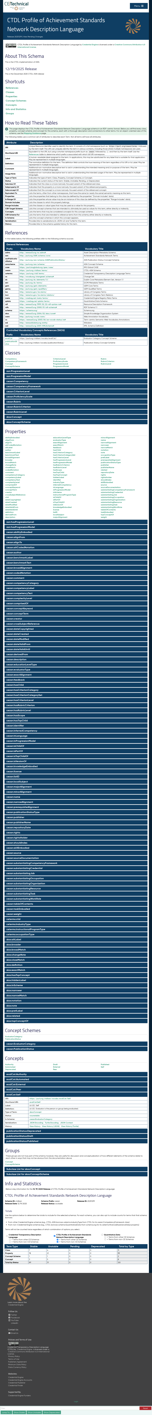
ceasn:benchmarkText (18, 562)
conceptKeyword (12, 487)
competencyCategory (15, 475)
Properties (11, 96)
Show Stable (19, 1412)
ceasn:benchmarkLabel (19, 557)
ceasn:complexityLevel (19, 598)
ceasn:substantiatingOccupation (25, 878)
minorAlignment (108, 437)
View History (35, 1126)
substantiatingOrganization (113, 500)
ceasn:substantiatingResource (23, 888)
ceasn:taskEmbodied (18, 908)
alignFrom (9, 440)
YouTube (13, 1320)
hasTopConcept (60, 475)
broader (8, 460)
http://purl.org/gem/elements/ (33, 286)
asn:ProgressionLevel (18, 371)
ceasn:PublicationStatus (20, 1048)
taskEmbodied (107, 512)
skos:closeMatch (15, 959)
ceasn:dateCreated (17, 634)
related (104, 470)
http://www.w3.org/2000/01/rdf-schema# (38, 307)
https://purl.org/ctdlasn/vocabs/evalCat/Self (50, 1098)
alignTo (8, 442)
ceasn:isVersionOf (16, 761)
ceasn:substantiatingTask (20, 893)
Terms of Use (13, 1359)
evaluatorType (59, 440)
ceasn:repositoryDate (18, 827)
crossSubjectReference (15, 495)
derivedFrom (11, 514)
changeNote (10, 465)
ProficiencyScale (60, 361)
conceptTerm (11, 490)
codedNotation (12, 470)
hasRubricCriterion (61, 465)
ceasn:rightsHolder (17, 837)
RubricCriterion (107, 361)
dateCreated (11, 502)
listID (55, 512)
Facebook (14, 1317)
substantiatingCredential (112, 492)
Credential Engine (90, 44)
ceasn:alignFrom (15, 537)
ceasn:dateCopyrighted (20, 628)
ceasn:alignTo (14, 542)
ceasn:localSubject (17, 781)
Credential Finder (15, 1385)
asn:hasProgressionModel (20, 527)
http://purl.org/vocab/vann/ (32, 316)
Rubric (104, 359)
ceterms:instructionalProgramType (25, 929)
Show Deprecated (52, 1412)
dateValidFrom (11, 507)
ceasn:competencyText (19, 593)
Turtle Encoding (52, 1122)
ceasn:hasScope (15, 715)
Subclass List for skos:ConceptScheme (27, 1174)
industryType (58, 482)
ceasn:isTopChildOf (17, 756)
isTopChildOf (58, 502)
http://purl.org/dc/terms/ (31, 282)
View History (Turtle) (70, 1126)
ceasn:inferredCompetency (21, 730)
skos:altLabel (13, 939)
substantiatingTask (109, 504)
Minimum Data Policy (17, 1364)
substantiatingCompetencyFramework (118, 490)
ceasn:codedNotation (18, 572)
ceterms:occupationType (20, 934)
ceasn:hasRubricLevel (18, 710)
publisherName (107, 467)
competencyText (12, 480)
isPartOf (56, 500)
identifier (57, 480)
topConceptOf (107, 514)
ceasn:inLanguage (16, 735)
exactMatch (58, 445)
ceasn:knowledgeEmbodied (22, 766)
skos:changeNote (16, 954)
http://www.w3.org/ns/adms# (33, 252)
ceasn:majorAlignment (19, 786)
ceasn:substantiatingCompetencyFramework (31, 863)
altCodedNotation (13, 445)
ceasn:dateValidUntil (18, 649)
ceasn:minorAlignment (19, 791)
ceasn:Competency (17, 381)
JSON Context (66, 1122)
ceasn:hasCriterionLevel (20, 700)
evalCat (8, 338)
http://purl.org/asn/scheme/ (32, 264)
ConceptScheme (12, 366)
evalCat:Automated (17, 1079)
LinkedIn (14, 1323)
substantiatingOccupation (112, 497)
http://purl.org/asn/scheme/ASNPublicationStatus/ (42, 260)
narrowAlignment (108, 442)
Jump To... (6, 1412)
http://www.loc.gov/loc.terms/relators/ (37, 295)
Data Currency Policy (17, 1367)
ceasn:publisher (15, 817)
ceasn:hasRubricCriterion (20, 705)
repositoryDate (107, 472)
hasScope (57, 470)
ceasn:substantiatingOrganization (25, 883)
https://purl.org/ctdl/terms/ (32, 273)
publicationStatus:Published (22, 1141)
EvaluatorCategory (13, 1036)
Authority (9, 1064)
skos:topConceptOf (17, 1020)
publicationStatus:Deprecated (23, 1130)
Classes (10, 92)
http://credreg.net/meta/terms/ (34, 298)
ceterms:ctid (13, 919)
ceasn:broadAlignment (19, 567)
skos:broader (13, 944)
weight (104, 517)
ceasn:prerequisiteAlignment (22, 807)
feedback (57, 447)
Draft (55, 1064)
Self (102, 1067)
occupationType (108, 455)
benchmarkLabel (12, 452)
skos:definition (14, 964)
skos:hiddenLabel (16, 980)
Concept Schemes (16, 100)
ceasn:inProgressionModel (21, 740)
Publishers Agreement (17, 1362)
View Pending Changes (33, 37)
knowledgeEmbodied (62, 507)
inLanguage (58, 487)
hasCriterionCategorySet (64, 455)
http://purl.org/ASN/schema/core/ (35, 255)
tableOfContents (108, 509)
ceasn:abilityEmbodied (19, 532)
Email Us (13, 1333)
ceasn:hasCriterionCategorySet (24, 695)
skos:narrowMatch (16, 995)
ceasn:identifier (15, 725)
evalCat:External (16, 1084)
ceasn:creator (14, 618)
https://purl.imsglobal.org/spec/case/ (37, 267)
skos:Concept (14, 416)
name (103, 440)
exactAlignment (60, 442)
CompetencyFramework (15, 361)
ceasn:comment (15, 577)
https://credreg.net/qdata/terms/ (35, 301)
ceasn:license (14, 771)
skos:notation (13, 1000)
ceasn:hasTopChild (17, 720)
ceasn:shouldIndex (16, 842)
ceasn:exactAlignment (19, 674)
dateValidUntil (11, 509)
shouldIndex (106, 480)
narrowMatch (107, 447)
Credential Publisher (16, 1383)
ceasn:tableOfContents (19, 903)
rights (103, 475)
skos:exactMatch (15, 970)
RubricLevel (106, 364)
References (12, 87)
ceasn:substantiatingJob (20, 873)
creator (8, 492)
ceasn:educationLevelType (21, 664)
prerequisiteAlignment (110, 460)
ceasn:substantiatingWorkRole (23, 898)
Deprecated (10, 1069)
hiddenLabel (58, 477)
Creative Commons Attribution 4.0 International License (28, 1352)
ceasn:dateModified (17, 639)
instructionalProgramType (64, 495)
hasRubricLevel (59, 467)
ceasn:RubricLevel (16, 411)
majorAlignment (60, 517)
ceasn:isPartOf (14, 751)
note (103, 452)
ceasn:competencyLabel (20, 588)
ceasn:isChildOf (15, 746)
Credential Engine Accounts (20, 1380)
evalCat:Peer (13, 1089)
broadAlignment (12, 457)
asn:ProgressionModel (18, 376)
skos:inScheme (14, 985)
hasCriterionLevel (61, 457)
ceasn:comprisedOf (17, 603)
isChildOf (57, 497)
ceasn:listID (12, 776)
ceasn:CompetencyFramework (23, 386)
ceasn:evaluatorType (18, 669)
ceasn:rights (13, 832)
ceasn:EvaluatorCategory (21, 1043)
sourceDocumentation (111, 487)
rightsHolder (106, 477)
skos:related (13, 1015)
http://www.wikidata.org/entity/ (34, 322)
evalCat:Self (13, 1094)
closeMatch (10, 467)
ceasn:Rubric (13, 401)
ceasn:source (13, 852)
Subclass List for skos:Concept (23, 1169)
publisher (105, 465)
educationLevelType (62, 437)
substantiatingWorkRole (111, 507)
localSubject (58, 514)
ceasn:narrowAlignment (19, 802)
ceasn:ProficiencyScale (19, 396)
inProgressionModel (61, 490)
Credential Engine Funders (19, 1395)
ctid (7, 497)
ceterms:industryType (18, 924)
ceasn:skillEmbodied (17, 847)
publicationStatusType (111, 462)
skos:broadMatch (16, 949)
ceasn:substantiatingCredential (24, 868)
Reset (145, 1408)
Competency (11, 359)
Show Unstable (34, 1412)
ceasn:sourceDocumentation (22, 858)
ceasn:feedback (15, 679)
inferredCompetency (62, 485)
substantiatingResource (111, 502)
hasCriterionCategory (62, 452)
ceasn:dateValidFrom (18, 644)
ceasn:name (13, 796)
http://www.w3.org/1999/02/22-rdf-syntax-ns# (40, 304)
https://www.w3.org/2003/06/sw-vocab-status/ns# (43, 319)
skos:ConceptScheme (18, 422)
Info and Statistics (16, 109)
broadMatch (10, 462)
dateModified (11, 504)
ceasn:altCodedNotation (20, 547)
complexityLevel (12, 482)
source (104, 485)
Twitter (12, 1315)
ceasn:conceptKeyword (19, 608)
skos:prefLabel (14, 1010)
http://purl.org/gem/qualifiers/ (33, 289)
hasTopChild (58, 472)
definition (9, 512)
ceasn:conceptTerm (17, 613)
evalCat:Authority (16, 1074)
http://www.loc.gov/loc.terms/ (33, 292)
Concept (9, 364)
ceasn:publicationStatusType (23, 812)
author (8, 450)
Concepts (11, 104)
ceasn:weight (13, 914)
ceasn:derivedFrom (17, 654)
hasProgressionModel (62, 462)
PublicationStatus (13, 1039)
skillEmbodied (107, 482)
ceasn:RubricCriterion (18, 406)
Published (105, 1064)
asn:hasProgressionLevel (20, 521)
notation (104, 450)
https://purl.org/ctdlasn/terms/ (34, 270)
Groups (10, 113)
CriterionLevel (59, 359)
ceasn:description (16, 659)
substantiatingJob (109, 495)
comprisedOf (11, 485)
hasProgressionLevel (62, 460)
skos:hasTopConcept (18, 975)
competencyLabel (13, 477)
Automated (10, 1067)
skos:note (11, 1005)
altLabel (8, 447)
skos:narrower (14, 990)
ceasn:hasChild (15, 684)
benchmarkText (12, 455)
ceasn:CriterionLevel (18, 391)
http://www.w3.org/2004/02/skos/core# (38, 313)
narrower (105, 445)
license (56, 509)
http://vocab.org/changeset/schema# (37, 276)
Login (76, 1401)
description (10, 517)
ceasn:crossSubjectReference (23, 623)
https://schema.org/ (29, 310)
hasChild (57, 450)
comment (9, 472)
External (56, 1067)
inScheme (57, 492)
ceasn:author (13, 552)
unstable (35, 1115)
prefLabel (105, 457)
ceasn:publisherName (18, 822)
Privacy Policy (14, 1356)
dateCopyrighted (13, 500)
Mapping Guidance (32, 133)
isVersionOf (58, 504)
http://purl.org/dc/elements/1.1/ (34, 279)
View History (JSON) (50, 1126)
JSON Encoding (36, 1122)
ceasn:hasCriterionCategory (22, 690)
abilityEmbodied (12, 437)
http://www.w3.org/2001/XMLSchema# (37, 326)
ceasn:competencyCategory (22, 583)
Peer (55, 1069)
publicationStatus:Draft (19, 1136)
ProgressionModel (61, 366)
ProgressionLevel (60, 364)
